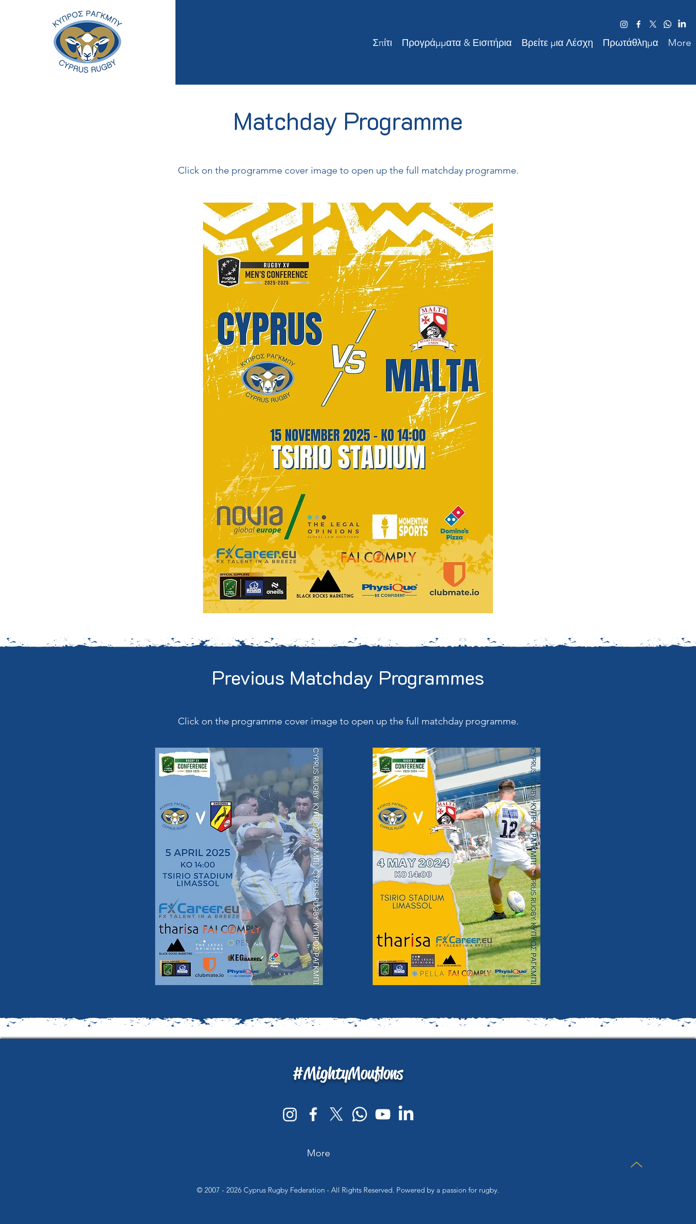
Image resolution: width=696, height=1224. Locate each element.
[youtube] (383, 1114)
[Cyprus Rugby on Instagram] (624, 24)
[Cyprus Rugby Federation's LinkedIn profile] (406, 1114)
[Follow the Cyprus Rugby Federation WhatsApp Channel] (667, 24)
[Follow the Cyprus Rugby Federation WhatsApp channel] (359, 1114)
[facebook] (638, 24)
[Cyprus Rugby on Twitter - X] (336, 1114)
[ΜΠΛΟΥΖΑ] (636, 1164)
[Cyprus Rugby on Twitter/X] (653, 24)
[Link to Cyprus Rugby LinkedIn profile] (682, 24)
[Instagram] (290, 1114)
